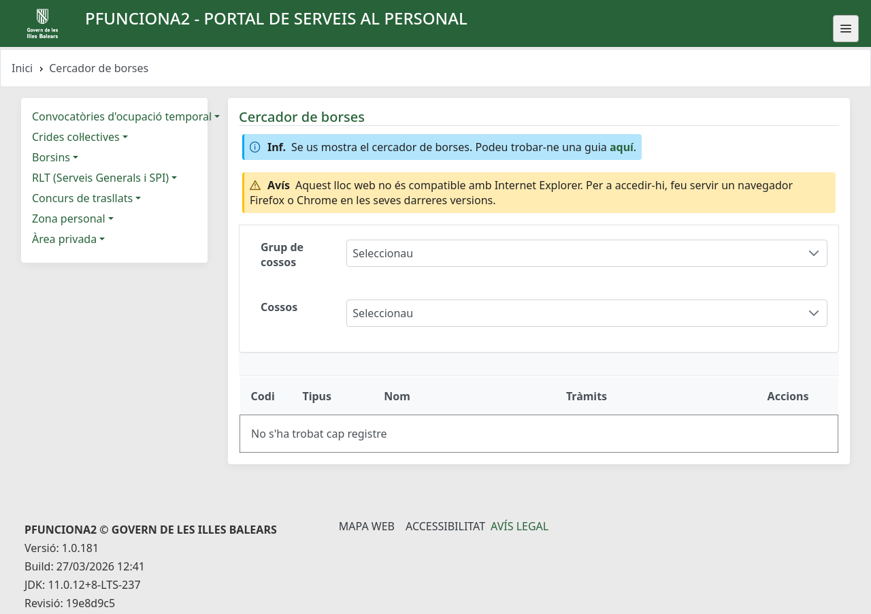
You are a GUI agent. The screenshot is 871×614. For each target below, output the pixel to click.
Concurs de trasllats (82, 198)
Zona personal (68, 218)
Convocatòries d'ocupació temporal (122, 116)
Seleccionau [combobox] (382, 253)
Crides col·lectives (76, 136)
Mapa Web (367, 526)
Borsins (51, 157)
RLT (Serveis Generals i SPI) (100, 177)
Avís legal (519, 526)
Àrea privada (64, 238)
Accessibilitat (445, 526)
